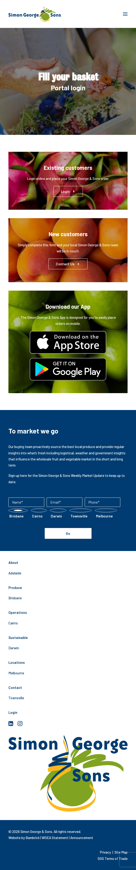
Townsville (16, 698)
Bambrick (33, 838)
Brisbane (15, 598)
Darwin (13, 648)
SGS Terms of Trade (113, 858)
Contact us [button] (68, 264)
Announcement (81, 838)
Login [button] (68, 191)
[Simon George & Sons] (34, 14)
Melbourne (16, 673)
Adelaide (14, 573)
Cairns (13, 623)
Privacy (105, 852)
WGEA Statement (55, 838)
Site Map (121, 852)
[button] (125, 14)
